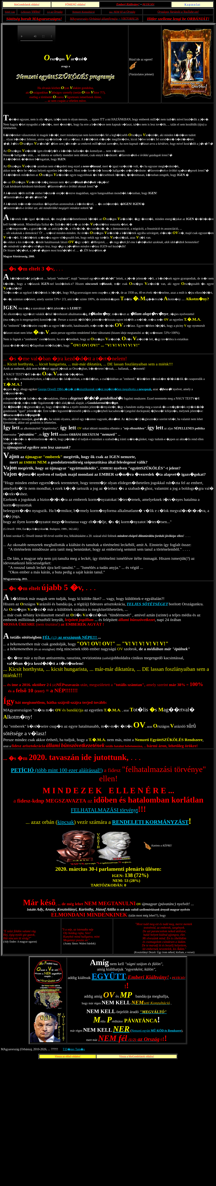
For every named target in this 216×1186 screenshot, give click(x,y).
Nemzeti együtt (156, 1030)
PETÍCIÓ (22, 770)
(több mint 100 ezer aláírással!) (68, 770)
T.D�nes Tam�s (74, 1049)
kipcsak (65, 822)
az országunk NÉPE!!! (77, 637)
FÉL (47, 637)
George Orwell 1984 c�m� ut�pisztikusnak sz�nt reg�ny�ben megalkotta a (94, 389)
